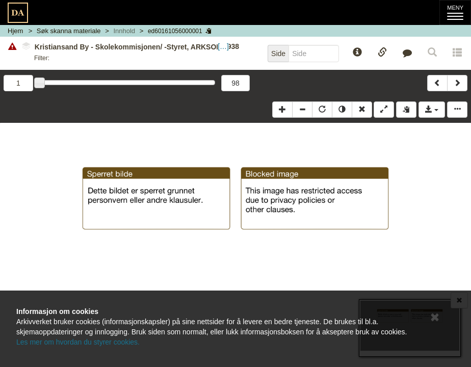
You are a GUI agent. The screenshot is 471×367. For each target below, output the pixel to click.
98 (235, 83)
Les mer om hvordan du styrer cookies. (78, 342)
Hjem (15, 31)
